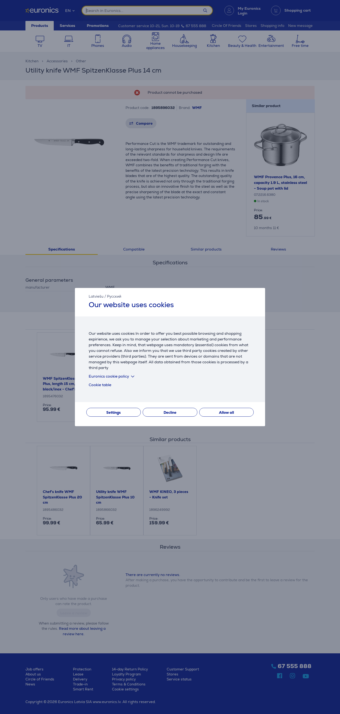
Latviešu (96, 296)
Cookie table (100, 384)
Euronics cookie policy (112, 376)
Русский (114, 296)
